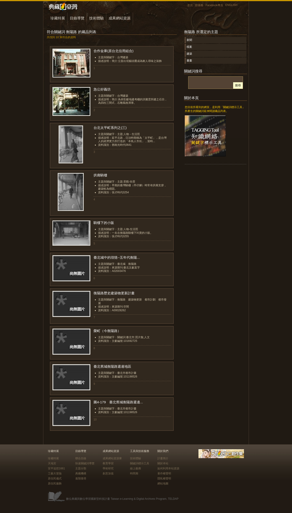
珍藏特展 (57, 18)
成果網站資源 (119, 18)
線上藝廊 (135, 468)
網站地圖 (162, 483)
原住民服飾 (55, 483)
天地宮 (52, 463)
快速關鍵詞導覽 (84, 463)
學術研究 (108, 468)
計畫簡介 (162, 458)
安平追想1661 (56, 468)
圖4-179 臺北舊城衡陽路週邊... (118, 402)
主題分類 (80, 468)
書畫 (189, 60)
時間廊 (134, 473)
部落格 (199, 5)
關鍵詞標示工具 (139, 463)
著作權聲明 (164, 473)
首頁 (190, 5)
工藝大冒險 (55, 473)
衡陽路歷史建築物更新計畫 (114, 293)
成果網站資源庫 (112, 458)
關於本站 (162, 463)
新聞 (189, 40)
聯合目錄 (80, 458)
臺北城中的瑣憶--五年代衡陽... (117, 257)
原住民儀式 (55, 478)
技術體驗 (96, 18)
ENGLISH (231, 5)
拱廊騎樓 (100, 175)
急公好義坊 (102, 89)
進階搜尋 (80, 478)
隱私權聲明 (164, 478)
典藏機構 (80, 473)
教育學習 (108, 463)
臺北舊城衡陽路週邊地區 (112, 366)
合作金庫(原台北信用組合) (113, 51)
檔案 (189, 46)
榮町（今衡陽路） (107, 331)
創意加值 (108, 473)
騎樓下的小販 (104, 223)
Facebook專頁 (214, 5)
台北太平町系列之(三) (110, 128)
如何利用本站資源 (168, 468)
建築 (189, 53)
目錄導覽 (77, 18)
